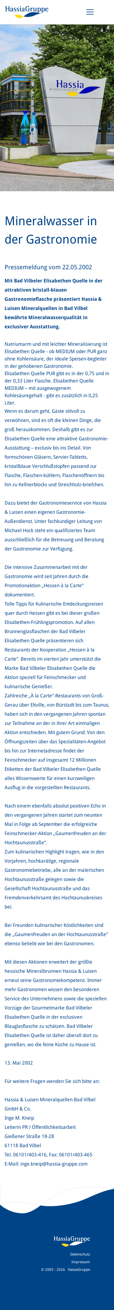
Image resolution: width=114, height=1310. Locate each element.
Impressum (80, 1262)
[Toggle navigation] (90, 12)
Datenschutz (80, 1254)
